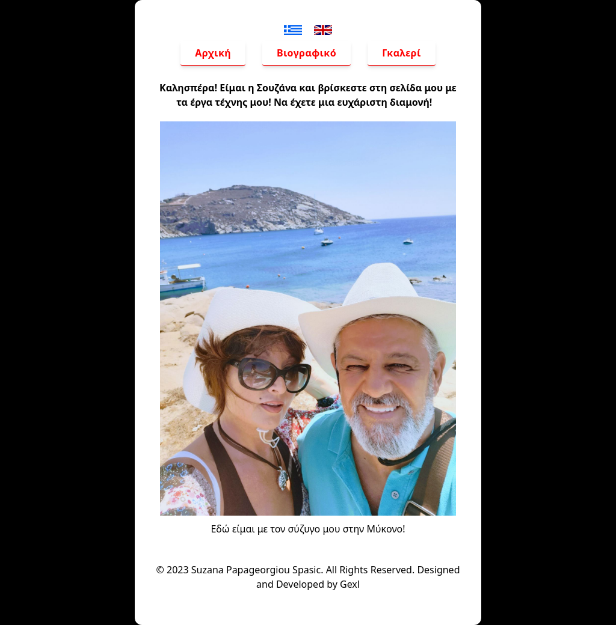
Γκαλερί (401, 52)
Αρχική (213, 52)
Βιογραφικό (306, 52)
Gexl (350, 584)
